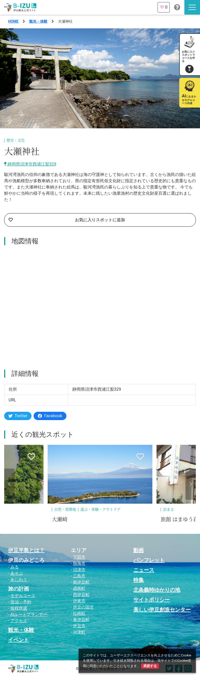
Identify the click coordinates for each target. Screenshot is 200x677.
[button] (9, 484)
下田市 (79, 557)
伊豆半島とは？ (26, 550)
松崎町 (79, 613)
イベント (18, 640)
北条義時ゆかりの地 (156, 590)
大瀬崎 (59, 519)
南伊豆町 (81, 582)
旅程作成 (18, 608)
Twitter (17, 415)
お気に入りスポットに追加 (67, 220)
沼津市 (79, 569)
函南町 (79, 588)
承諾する (150, 666)
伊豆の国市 (83, 607)
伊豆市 (79, 625)
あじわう (18, 579)
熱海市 (79, 563)
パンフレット (149, 560)
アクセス (18, 620)
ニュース (143, 570)
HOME (13, 21)
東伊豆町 (81, 619)
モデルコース (22, 595)
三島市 (79, 575)
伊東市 (79, 600)
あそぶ (16, 573)
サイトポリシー (151, 600)
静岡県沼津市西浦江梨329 (30, 164)
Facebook (50, 415)
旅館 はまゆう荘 (179, 519)
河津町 (79, 632)
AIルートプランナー (29, 614)
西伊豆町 (81, 594)
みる (14, 567)
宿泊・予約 (20, 601)
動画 (138, 550)
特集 (138, 580)
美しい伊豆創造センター (162, 609)
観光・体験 (38, 21)
